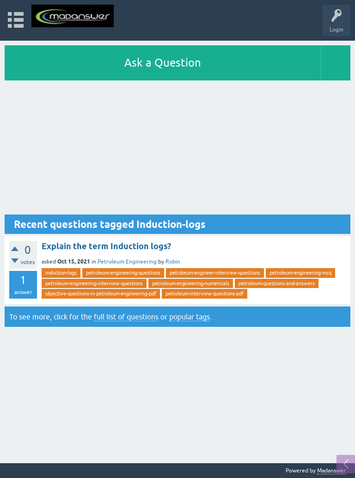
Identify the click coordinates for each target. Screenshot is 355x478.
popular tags (189, 317)
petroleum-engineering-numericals (190, 283)
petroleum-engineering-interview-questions (94, 283)
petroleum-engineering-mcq (300, 273)
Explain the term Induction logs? (106, 246)
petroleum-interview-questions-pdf (204, 293)
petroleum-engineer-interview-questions (215, 273)
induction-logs (61, 273)
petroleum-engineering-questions (123, 273)
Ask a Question (162, 62)
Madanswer (331, 470)
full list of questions (126, 317)
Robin (172, 261)
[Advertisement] (177, 149)
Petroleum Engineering (127, 261)
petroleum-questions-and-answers (277, 283)
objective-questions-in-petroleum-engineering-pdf (100, 293)
